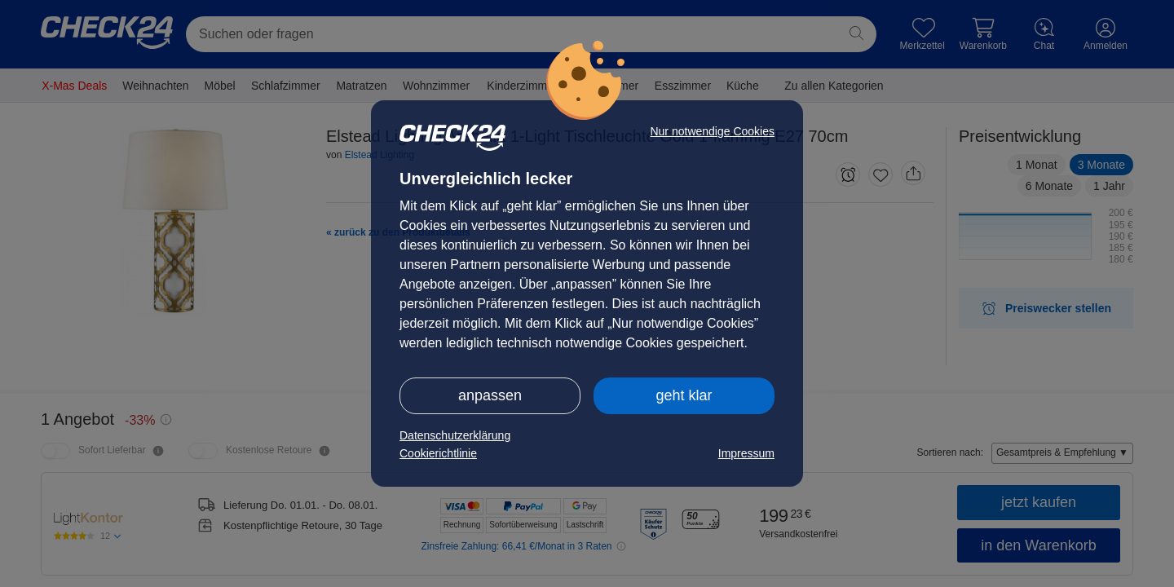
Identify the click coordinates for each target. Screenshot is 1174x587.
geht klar (683, 395)
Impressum (746, 453)
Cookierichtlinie (438, 453)
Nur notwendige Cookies (712, 131)
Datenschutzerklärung (454, 435)
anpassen (490, 395)
